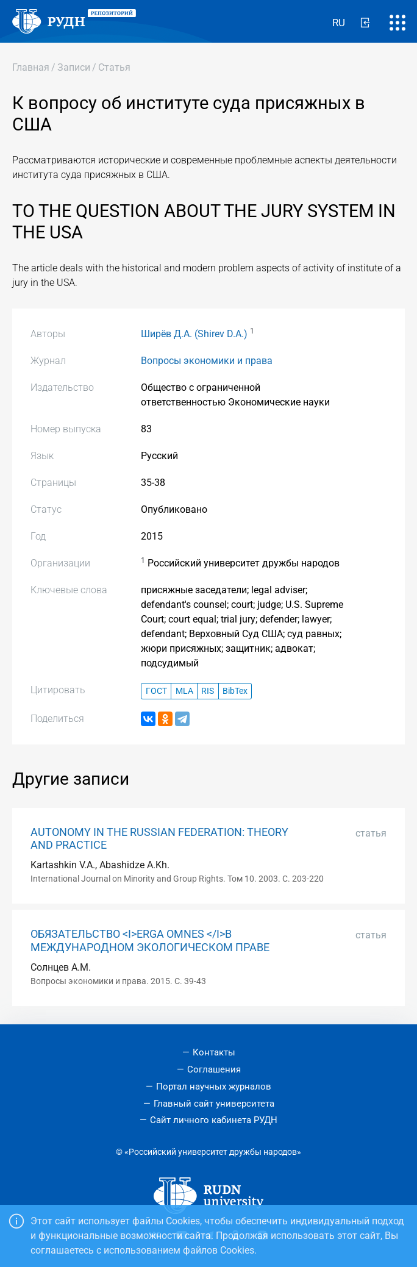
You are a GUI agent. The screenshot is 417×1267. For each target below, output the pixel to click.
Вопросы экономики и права (207, 360)
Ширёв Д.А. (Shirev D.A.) (194, 334)
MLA (184, 691)
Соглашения (214, 1069)
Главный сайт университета (214, 1103)
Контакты (214, 1052)
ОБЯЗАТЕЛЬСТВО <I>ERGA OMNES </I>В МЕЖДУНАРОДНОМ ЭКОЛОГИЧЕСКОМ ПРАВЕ (149, 940)
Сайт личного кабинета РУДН (213, 1120)
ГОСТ (156, 691)
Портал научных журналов (213, 1086)
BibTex (235, 691)
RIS (207, 691)
